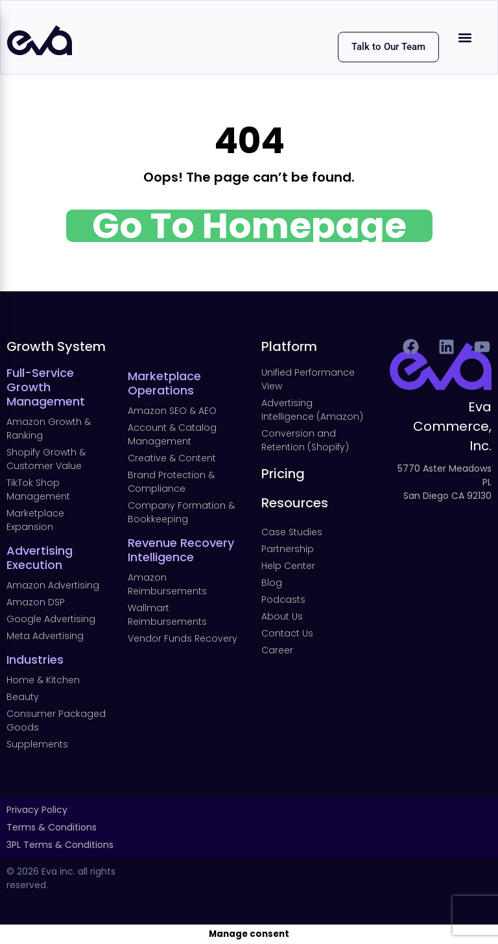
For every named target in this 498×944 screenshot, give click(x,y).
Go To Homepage (249, 226)
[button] (465, 37)
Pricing (283, 474)
